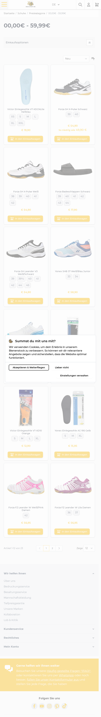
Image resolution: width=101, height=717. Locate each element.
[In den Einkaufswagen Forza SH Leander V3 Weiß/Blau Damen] (25, 378)
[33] (69, 276)
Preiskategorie (37, 13)
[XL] (12, 122)
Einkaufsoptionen (17, 42)
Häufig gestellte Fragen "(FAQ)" (69, 671)
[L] (35, 116)
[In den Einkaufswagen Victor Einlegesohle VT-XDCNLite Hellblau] (25, 139)
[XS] (12, 116)
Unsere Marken (13, 608)
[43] (59, 202)
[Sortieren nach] (76, 58)
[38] (12, 196)
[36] (69, 512)
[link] (39, 548)
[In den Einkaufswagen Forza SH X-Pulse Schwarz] (72, 139)
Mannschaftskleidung (17, 597)
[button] (49, 573)
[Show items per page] (89, 548)
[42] (12, 202)
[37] (22, 361)
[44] (67, 202)
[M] (27, 116)
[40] (76, 114)
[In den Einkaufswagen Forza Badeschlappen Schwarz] (72, 219)
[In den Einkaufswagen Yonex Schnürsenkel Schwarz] (72, 378)
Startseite (9, 13)
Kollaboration (12, 614)
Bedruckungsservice (17, 586)
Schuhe (22, 13)
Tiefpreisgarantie (14, 603)
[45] (27, 284)
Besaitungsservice (15, 592)
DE (56, 4)
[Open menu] (4, 4)
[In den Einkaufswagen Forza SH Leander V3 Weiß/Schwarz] (25, 301)
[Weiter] (59, 548)
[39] (69, 114)
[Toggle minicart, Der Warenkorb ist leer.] (97, 4)
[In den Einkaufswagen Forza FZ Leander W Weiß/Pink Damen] (25, 532)
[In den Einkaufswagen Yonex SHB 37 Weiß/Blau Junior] (72, 301)
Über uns (9, 580)
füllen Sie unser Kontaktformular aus (53, 679)
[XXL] (21, 122)
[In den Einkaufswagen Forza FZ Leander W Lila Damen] (72, 532)
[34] (76, 276)
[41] (35, 196)
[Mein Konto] (89, 4)
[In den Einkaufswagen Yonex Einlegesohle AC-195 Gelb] (72, 455)
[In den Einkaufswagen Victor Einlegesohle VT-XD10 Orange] (25, 455)
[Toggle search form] (80, 4)
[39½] (21, 278)
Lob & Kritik (11, 620)
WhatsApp (66, 675)
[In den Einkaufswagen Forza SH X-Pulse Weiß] (25, 219)
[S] (20, 116)
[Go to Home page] (30, 4)
